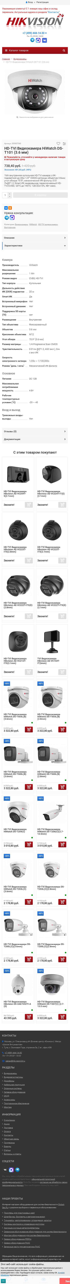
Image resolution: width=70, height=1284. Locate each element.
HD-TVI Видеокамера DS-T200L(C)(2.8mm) (50, 945)
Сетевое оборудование (14, 1092)
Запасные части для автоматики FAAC (22, 1246)
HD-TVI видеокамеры (48, 224)
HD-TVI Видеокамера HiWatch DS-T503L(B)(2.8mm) (48, 716)
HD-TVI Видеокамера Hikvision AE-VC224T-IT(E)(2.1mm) (51, 493)
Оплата (7, 1131)
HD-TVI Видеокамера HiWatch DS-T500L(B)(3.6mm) (15, 774)
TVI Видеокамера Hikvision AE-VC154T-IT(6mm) (48, 661)
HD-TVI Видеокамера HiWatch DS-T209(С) (15, 830)
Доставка (8, 1127)
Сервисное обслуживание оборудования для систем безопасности (35, 1231)
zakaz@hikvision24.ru (15, 1061)
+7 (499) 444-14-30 (33, 33)
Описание (9, 237)
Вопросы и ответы (12, 1154)
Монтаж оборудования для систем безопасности (27, 1235)
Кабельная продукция (14, 1084)
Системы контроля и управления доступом (24, 1224)
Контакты (8, 1135)
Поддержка (9, 1142)
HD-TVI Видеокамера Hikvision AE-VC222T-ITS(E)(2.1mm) (51, 605)
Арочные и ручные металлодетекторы (22, 1228)
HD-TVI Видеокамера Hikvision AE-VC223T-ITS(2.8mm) (15, 549)
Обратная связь (11, 1139)
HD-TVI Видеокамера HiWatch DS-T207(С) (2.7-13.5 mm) (50, 1004)
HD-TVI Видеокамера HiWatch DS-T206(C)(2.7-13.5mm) (50, 831)
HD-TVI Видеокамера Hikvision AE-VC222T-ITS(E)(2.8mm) (18, 605)
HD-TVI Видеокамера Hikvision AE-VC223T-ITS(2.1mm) (48, 549)
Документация (12, 439)
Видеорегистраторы (13, 1077)
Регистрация (43, 2)
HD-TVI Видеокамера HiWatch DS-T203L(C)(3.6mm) (15, 889)
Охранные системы (13, 1088)
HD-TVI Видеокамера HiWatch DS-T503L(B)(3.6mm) (15, 716)
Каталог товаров (16, 50)
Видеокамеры (21, 224)
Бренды (7, 1146)
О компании (9, 1120)
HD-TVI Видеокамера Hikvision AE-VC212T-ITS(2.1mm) (15, 661)
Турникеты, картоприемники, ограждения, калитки (27, 1220)
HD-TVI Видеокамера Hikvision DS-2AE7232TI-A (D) (17, 1004)
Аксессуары (9, 1099)
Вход (29, 2)
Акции (7, 1124)
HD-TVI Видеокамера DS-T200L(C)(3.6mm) (17, 945)
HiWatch (33, 224)
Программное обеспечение (16, 1103)
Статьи (7, 1150)
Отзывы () (10, 431)
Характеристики (13, 245)
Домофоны (9, 1081)
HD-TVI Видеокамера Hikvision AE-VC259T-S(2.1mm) (15, 493)
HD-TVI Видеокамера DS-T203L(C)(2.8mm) (50, 887)
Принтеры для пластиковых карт (19, 1213)
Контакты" (54, 12)
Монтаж (8, 1107)
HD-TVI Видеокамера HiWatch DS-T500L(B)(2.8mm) (48, 774)
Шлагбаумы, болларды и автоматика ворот (24, 1216)
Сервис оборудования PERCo (17, 1239)
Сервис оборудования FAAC (17, 1243)
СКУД (6, 1096)
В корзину (40, 194)
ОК (3, 1281)
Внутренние (9, 227)
